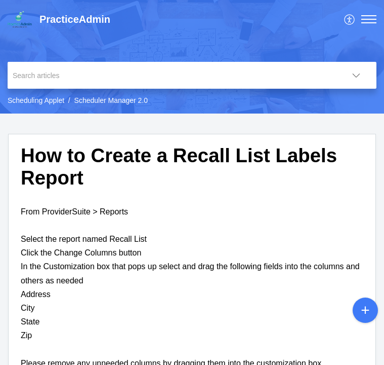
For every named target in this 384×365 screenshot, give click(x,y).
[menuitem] (349, 19)
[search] (172, 75)
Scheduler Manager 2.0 (111, 100)
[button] (368, 19)
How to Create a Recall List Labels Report (179, 166)
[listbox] (356, 75)
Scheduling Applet (36, 100)
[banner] (192, 57)
